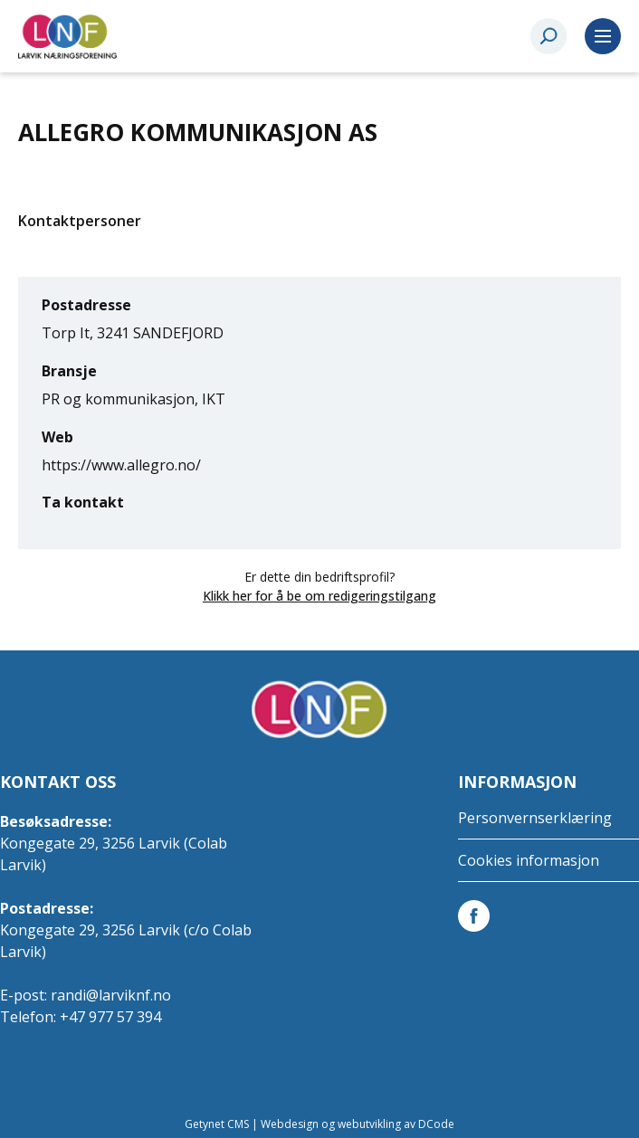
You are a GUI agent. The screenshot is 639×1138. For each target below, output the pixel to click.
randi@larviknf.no (111, 995)
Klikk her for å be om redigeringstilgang (319, 595)
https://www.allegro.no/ (121, 465)
